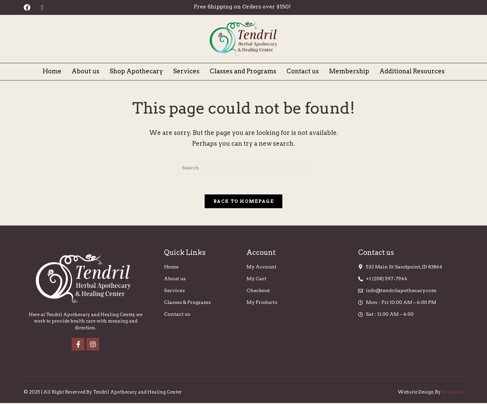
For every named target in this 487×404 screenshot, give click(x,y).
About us (85, 71)
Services (186, 71)
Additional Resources (412, 71)
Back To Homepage (243, 202)
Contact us (302, 71)
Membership (349, 71)
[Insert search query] (243, 168)
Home (52, 71)
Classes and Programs (243, 71)
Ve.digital (452, 393)
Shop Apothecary (136, 71)
